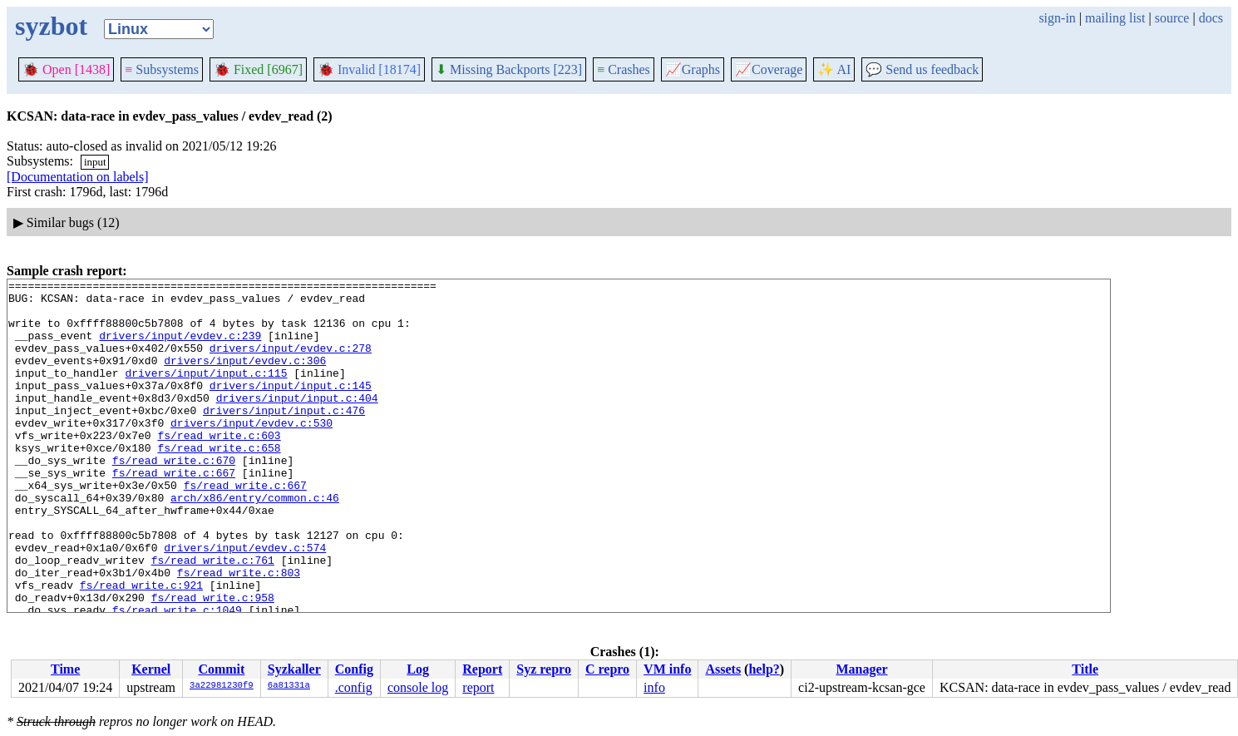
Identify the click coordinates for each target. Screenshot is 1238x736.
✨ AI (834, 69)
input (95, 162)
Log (418, 669)
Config (354, 669)
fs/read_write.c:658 (218, 482)
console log (417, 687)
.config (353, 687)
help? (763, 669)
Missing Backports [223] (509, 69)
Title (1085, 669)
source (1172, 18)
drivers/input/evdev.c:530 (251, 452)
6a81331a (289, 686)
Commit (221, 669)
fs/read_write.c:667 (173, 512)
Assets (723, 669)
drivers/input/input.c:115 (206, 392)
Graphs (692, 69)
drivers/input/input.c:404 (297, 422)
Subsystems (162, 69)
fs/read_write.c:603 (218, 467)
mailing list (1115, 18)
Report (482, 669)
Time (65, 669)
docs (1211, 18)
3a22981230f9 (222, 686)
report (478, 687)
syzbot (51, 26)
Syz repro (543, 669)
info (654, 687)
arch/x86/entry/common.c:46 (254, 542)
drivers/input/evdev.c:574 (245, 602)
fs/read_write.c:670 (173, 497)
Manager (861, 669)
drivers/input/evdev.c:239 (180, 347)
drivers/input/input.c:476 (284, 437)
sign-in (1056, 18)
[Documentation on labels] (78, 177)
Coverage (768, 69)
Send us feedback (922, 69)
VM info (667, 669)
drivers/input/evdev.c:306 (245, 377)
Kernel (150, 669)
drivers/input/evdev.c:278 (291, 362)
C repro (607, 669)
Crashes (623, 69)
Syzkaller (294, 669)
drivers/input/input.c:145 (291, 407)
